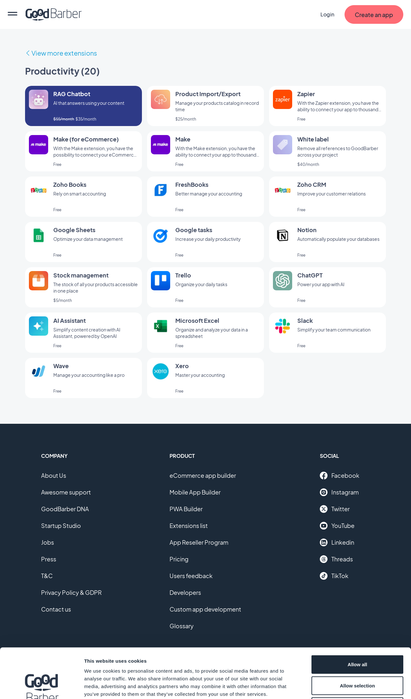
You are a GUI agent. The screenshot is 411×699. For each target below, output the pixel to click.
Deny (357, 656)
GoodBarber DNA (65, 509)
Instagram (339, 492)
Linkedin (337, 542)
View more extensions (64, 53)
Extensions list (189, 525)
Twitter (335, 509)
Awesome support (66, 492)
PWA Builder (186, 509)
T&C (47, 575)
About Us (53, 475)
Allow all (357, 614)
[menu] (12, 14)
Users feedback (191, 575)
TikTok (334, 576)
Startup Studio (61, 525)
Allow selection (357, 636)
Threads (336, 559)
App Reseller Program (199, 542)
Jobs (47, 542)
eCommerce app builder (203, 475)
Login (327, 14)
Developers (185, 592)
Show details (337, 686)
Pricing (179, 559)
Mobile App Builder (195, 492)
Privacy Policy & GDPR (71, 592)
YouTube (337, 526)
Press (48, 559)
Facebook (339, 475)
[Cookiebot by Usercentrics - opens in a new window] (41, 686)
